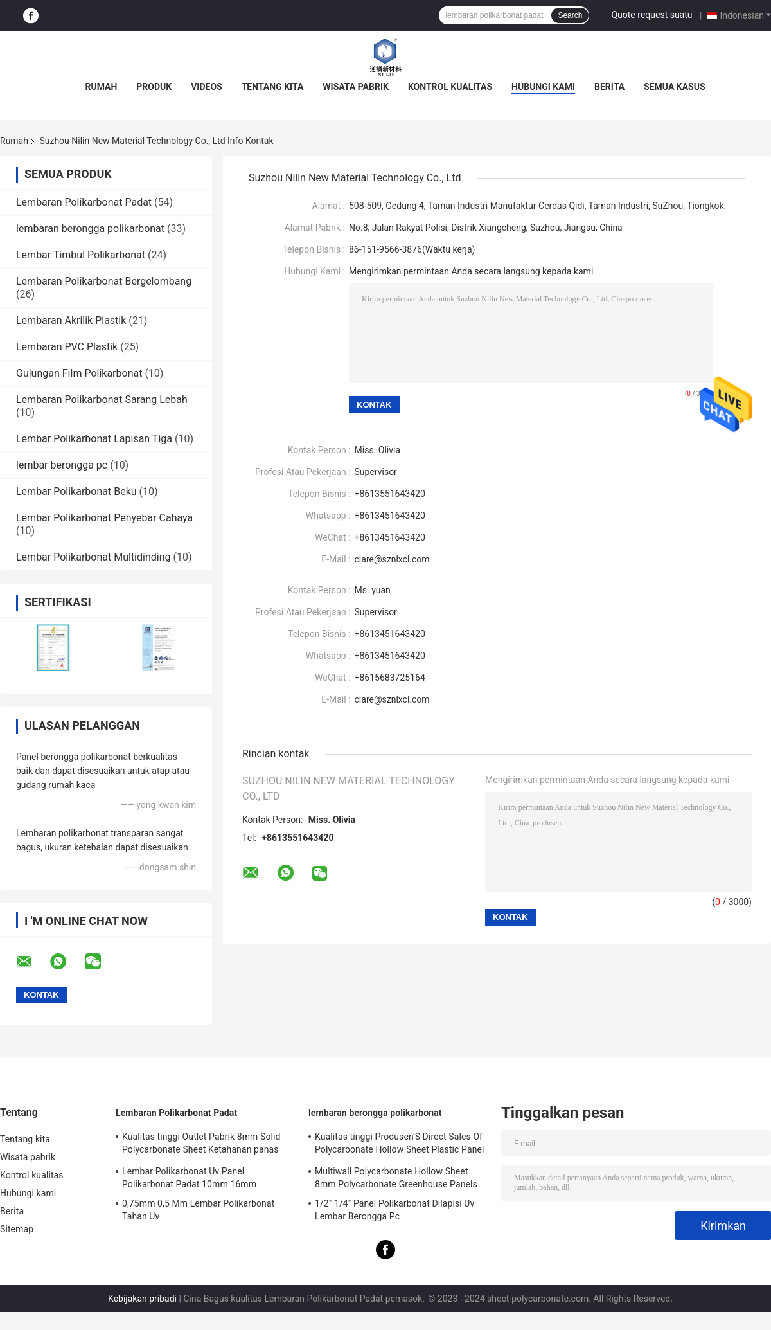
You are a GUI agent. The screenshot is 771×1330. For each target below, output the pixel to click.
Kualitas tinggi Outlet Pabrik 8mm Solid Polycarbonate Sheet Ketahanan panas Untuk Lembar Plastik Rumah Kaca (201, 1144)
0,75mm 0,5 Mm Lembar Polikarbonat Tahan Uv (198, 1209)
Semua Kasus (674, 87)
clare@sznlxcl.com (392, 559)
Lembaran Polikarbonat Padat (84, 202)
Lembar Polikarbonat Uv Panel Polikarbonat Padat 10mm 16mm (189, 1177)
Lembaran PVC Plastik (67, 347)
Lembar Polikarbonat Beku (76, 491)
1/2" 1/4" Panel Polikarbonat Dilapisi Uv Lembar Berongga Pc (394, 1209)
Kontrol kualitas (450, 87)
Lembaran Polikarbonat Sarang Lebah (102, 399)
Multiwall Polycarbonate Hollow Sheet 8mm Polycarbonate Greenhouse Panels (396, 1177)
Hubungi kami (543, 87)
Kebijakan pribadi (142, 1298)
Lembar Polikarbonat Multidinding (93, 557)
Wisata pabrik (356, 87)
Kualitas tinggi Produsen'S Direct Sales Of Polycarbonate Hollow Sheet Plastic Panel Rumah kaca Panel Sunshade (399, 1144)
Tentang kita (273, 87)
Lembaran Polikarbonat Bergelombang (103, 281)
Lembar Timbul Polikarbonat (80, 255)
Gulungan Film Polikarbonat (79, 373)
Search (570, 15)
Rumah (101, 87)
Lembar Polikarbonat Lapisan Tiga (94, 439)
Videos (206, 87)
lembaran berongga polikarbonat (90, 228)
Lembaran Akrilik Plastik (71, 320)
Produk (154, 87)
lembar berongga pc (61, 465)
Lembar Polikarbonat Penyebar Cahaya (104, 518)
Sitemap (16, 1229)
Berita (609, 87)
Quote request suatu (651, 15)
